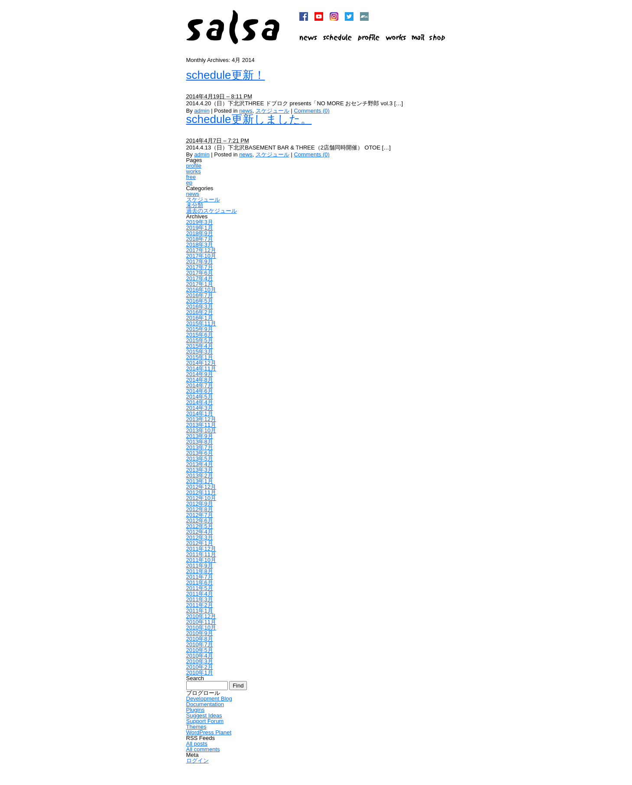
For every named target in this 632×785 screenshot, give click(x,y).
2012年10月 (201, 498)
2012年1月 (199, 543)
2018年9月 (199, 233)
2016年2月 (199, 312)
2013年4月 (199, 464)
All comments (203, 749)
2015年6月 (199, 334)
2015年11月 (201, 323)
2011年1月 (199, 610)
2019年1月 (199, 227)
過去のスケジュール (211, 211)
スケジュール (272, 110)
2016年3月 (199, 306)
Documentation (205, 704)
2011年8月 (199, 571)
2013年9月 (199, 436)
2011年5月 (199, 588)
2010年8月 (199, 639)
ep (189, 182)
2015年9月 (199, 329)
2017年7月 (199, 267)
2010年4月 (199, 655)
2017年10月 (201, 256)
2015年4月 (199, 346)
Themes (196, 726)
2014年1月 (199, 413)
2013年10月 (201, 430)
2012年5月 (199, 526)
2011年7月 (199, 577)
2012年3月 (199, 537)
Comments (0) (311, 110)
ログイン (197, 760)
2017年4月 (199, 278)
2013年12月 (201, 419)
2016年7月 (199, 295)
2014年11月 (201, 368)
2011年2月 (199, 605)
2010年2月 (199, 667)
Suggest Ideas (204, 715)
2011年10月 (201, 560)
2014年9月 (199, 374)
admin (201, 110)
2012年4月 (199, 532)
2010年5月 (199, 650)
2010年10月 (201, 627)
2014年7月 (199, 385)
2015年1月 (199, 357)
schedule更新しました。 (249, 119)
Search (195, 678)
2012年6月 (199, 520)
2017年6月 (199, 272)
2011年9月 (199, 565)
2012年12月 (201, 486)
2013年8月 (199, 441)
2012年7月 (199, 515)
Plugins (195, 710)
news (245, 110)
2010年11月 (201, 622)
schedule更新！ (225, 74)
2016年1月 (199, 318)
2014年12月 (201, 363)
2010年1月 (199, 672)
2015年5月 (199, 340)
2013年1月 (199, 481)
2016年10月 (201, 289)
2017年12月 (201, 250)
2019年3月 (199, 222)
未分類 (194, 205)
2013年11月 (201, 425)
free (191, 177)
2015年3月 (199, 351)
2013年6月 (199, 453)
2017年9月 (199, 261)
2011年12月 (201, 548)
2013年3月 (199, 470)
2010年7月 (199, 644)
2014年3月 (199, 408)
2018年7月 (199, 239)
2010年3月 (199, 661)
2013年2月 (199, 475)
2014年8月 (199, 379)
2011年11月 (201, 554)
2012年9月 (199, 503)
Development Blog (209, 698)
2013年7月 (199, 447)
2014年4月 (199, 402)
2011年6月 (199, 582)
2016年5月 (199, 301)
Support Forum (205, 721)
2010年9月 (199, 633)
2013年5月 (199, 458)
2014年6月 (199, 391)
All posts (196, 743)
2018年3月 (199, 244)
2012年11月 (201, 492)
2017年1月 (199, 284)
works (193, 171)
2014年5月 (199, 396)
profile (193, 165)
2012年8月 (199, 509)
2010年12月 (201, 616)
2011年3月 (199, 599)
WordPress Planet (209, 732)
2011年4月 (199, 593)
